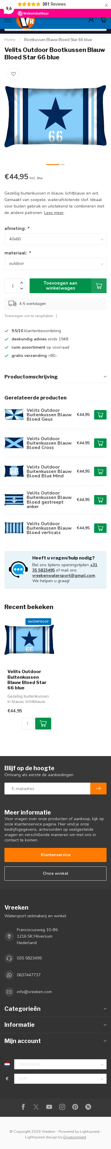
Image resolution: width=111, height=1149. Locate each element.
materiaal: (17, 253)
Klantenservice (55, 855)
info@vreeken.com (34, 992)
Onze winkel (55, 873)
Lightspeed (89, 1131)
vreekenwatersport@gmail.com (63, 575)
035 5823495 (29, 958)
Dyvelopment (74, 1137)
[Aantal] (28, 723)
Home (9, 40)
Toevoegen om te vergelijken (28, 315)
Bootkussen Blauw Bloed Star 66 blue (58, 40)
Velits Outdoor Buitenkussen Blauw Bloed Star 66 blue (26, 680)
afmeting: (16, 228)
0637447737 (29, 975)
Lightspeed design (41, 1137)
